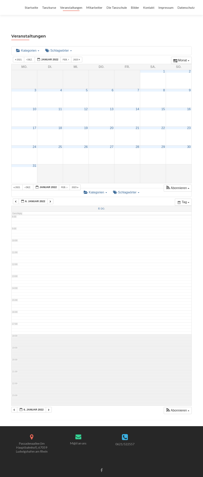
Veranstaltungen (71, 7)
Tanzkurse (49, 7)
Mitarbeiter (94, 7)
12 (86, 102)
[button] (177, 181)
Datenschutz (186, 7)
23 (189, 121)
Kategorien (27, 43)
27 (111, 139)
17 (34, 121)
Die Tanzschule (116, 7)
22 (163, 121)
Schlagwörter (58, 43)
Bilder (135, 7)
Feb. (66, 52)
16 (189, 102)
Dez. (29, 52)
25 (60, 139)
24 (34, 139)
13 (111, 102)
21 (137, 121)
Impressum (165, 7)
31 (34, 158)
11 (60, 102)
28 (137, 139)
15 (163, 102)
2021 (18, 52)
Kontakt (148, 7)
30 (189, 139)
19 (86, 121)
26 (86, 139)
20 (111, 121)
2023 (77, 52)
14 (137, 102)
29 (163, 139)
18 (60, 121)
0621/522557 (124, 437)
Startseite (31, 7)
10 (34, 102)
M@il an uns (78, 436)
